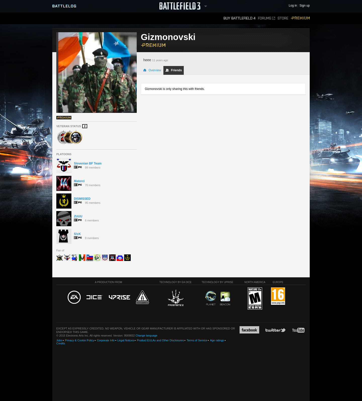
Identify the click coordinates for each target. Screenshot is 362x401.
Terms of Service (197, 340)
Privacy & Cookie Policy (79, 340)
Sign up (304, 5)
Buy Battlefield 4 (239, 18)
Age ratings (217, 340)
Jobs (59, 340)
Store (283, 18)
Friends (173, 70)
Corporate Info (105, 340)
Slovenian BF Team (88, 163)
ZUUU (78, 216)
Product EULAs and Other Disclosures (160, 340)
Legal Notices (125, 340)
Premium (300, 18)
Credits (60, 343)
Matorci (79, 181)
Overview (152, 70)
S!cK (77, 234)
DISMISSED (82, 199)
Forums (266, 18)
